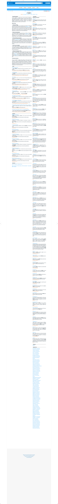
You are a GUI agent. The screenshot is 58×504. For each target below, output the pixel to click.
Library (31, 14)
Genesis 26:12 (34, 108)
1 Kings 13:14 (34, 180)
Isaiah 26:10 (34, 311)
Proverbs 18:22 (35, 281)
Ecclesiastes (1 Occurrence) (36, 414)
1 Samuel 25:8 (34, 163)
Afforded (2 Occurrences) (36, 357)
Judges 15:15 (34, 149)
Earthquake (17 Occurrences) (36, 416)
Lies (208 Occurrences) (36, 386)
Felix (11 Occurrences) (36, 352)
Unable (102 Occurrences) (36, 381)
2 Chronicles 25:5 (35, 243)
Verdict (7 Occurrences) (36, 372)
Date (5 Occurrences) (35, 418)
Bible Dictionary (20, 165)
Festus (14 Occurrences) (36, 353)
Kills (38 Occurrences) (35, 374)
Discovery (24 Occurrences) (36, 421)
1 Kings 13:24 (34, 186)
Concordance (25, 14)
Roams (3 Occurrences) (36, 410)
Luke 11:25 (34, 59)
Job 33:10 (34, 251)
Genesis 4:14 (34, 97)
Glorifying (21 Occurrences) (36, 391)
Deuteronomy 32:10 (35, 144)
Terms (36, 14)
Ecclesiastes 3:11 (35, 296)
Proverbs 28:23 (35, 292)
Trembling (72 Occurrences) (36, 407)
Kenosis (34, 376)
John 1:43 (34, 78)
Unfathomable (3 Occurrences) (37, 380)
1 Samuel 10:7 (34, 154)
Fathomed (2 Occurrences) (36, 401)
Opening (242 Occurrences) (36, 383)
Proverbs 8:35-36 (17, 39)
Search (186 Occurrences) (36, 359)
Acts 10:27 (34, 93)
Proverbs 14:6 (34, 269)
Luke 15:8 (34, 68)
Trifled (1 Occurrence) (35, 405)
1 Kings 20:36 (34, 202)
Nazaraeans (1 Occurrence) (36, 378)
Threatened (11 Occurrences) (36, 408)
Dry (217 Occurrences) (35, 419)
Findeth (34, 345)
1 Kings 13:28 (34, 191)
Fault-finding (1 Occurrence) (36, 348)
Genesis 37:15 (34, 118)
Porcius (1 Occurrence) (36, 354)
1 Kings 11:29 (34, 174)
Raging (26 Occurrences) (36, 411)
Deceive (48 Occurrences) (36, 420)
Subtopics (34, 14)
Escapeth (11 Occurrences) (36, 417)
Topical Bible (29, 165)
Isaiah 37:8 (34, 316)
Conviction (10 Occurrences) (36, 356)
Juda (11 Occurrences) (36, 384)
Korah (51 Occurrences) (36, 373)
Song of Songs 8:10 (35, 307)
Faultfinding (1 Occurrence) (36, 403)
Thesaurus (28, 14)
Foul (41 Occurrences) (35, 402)
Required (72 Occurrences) (36, 412)
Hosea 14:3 (34, 332)
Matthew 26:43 (35, 46)
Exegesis (34, 415)
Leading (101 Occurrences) (36, 387)
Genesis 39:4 (34, 128)
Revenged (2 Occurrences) (36, 413)
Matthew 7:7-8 (28, 26)
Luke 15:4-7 (15, 53)
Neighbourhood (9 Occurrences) (37, 377)
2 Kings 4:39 (34, 213)
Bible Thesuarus (14, 166)
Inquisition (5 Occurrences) (36, 349)
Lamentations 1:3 (35, 321)
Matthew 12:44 (35, 32)
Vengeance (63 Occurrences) (36, 371)
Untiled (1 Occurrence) (35, 379)
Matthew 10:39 (35, 23)
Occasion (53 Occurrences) (36, 360)
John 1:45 (34, 83)
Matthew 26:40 (35, 41)
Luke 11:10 (34, 54)
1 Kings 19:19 (34, 197)
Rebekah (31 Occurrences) (36, 409)
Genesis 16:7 (34, 103)
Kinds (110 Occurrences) (36, 375)
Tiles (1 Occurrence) (35, 404)
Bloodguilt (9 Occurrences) (36, 355)
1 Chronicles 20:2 (35, 231)
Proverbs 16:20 (35, 273)
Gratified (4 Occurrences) (36, 388)
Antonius (34, 358)
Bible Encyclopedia (24, 165)
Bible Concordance (14, 165)
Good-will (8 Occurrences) (36, 389)
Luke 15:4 (34, 63)
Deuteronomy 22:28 (35, 133)
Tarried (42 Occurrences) (36, 406)
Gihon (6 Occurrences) (35, 390)
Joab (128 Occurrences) (36, 385)
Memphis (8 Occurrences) (36, 361)
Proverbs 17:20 (35, 277)
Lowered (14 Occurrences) (36, 351)
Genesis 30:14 (34, 112)
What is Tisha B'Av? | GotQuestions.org (17, 164)
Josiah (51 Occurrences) (36, 350)
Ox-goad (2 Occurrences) (36, 382)
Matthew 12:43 (35, 27)
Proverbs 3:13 (34, 258)
